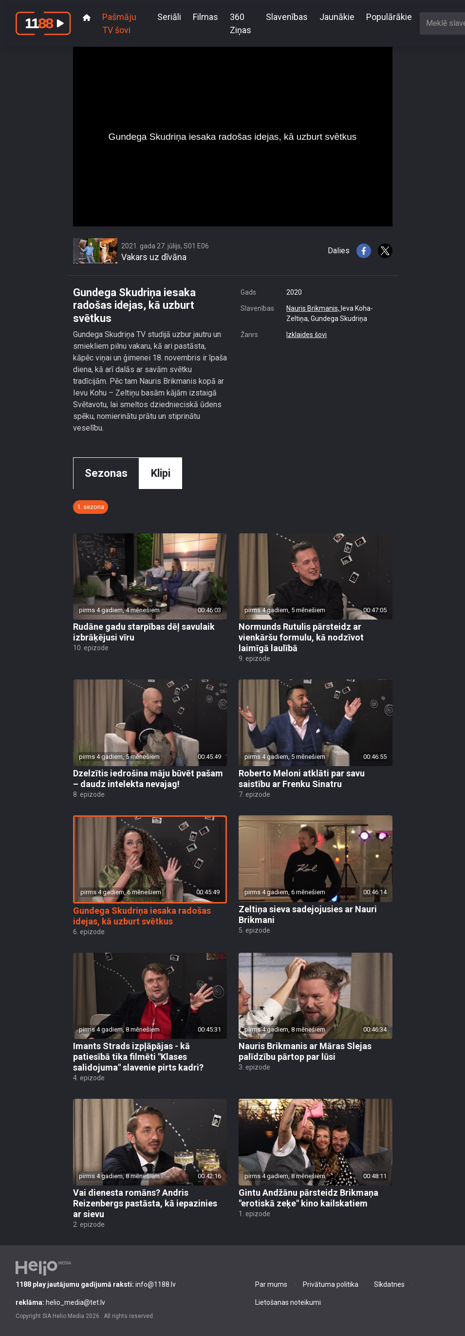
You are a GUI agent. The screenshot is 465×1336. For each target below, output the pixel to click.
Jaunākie (336, 17)
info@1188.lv (96, 1284)
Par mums (271, 1284)
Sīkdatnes (389, 1284)
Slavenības (287, 17)
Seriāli (169, 17)
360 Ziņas (240, 23)
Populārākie (389, 17)
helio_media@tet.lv (60, 1302)
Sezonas (106, 473)
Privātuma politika (330, 1284)
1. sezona (90, 506)
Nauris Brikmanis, (313, 308)
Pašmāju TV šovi (119, 23)
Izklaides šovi (306, 335)
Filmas (205, 17)
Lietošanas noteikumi (288, 1302)
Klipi (160, 473)
